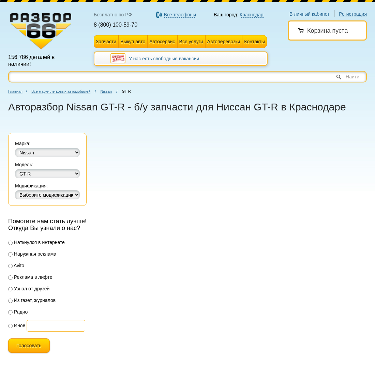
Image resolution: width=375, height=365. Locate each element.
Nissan (106, 91)
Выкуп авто (132, 41)
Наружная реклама (32, 254)
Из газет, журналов (32, 300)
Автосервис (162, 41)
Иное (16, 325)
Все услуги (191, 41)
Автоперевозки (223, 41)
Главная (15, 91)
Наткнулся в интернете (36, 242)
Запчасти (106, 41)
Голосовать (29, 345)
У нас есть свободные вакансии (164, 58)
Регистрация (353, 14)
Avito (16, 265)
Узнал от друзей (28, 288)
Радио (18, 312)
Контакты (254, 41)
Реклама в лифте (30, 277)
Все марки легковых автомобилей (60, 91)
